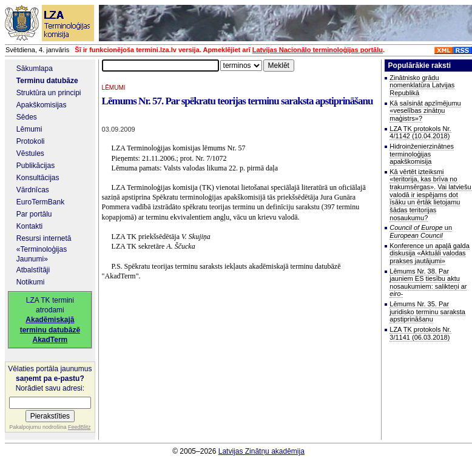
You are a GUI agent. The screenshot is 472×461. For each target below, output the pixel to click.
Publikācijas (35, 165)
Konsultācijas (37, 177)
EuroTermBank (40, 202)
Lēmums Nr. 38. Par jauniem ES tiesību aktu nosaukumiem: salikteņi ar (428, 283)
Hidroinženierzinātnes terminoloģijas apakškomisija (421, 154)
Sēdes (26, 117)
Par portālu (34, 214)
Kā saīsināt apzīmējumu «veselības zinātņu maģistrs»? (424, 110)
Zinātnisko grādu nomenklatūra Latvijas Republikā (421, 85)
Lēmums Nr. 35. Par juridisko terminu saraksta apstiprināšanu (427, 311)
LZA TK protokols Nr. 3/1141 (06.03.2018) (420, 333)
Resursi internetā (44, 238)
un (420, 231)
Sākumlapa (34, 68)
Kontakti (29, 226)
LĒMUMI (114, 87)
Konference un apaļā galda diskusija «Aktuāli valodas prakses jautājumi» (429, 253)
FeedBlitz (79, 427)
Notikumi (30, 282)
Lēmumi (29, 129)
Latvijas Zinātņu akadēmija (261, 451)
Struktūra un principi (48, 93)
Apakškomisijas (41, 105)
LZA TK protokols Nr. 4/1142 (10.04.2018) (420, 132)
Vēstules (30, 153)
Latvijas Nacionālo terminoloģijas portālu (317, 49)
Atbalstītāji (33, 270)
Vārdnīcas (32, 190)
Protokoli (30, 141)
